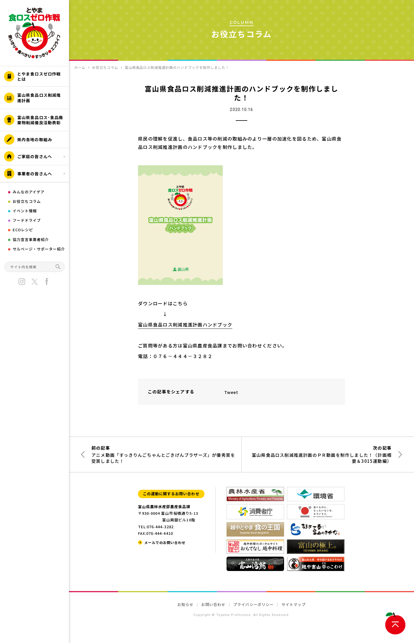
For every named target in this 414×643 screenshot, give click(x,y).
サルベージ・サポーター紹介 (39, 249)
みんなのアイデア (29, 192)
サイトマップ (293, 604)
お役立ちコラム (27, 201)
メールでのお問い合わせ (164, 542)
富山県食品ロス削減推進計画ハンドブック (185, 324)
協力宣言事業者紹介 (31, 239)
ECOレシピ (23, 229)
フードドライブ (27, 220)
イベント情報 (25, 210)
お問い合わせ (213, 604)
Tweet (231, 392)
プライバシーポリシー (253, 604)
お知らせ (185, 604)
